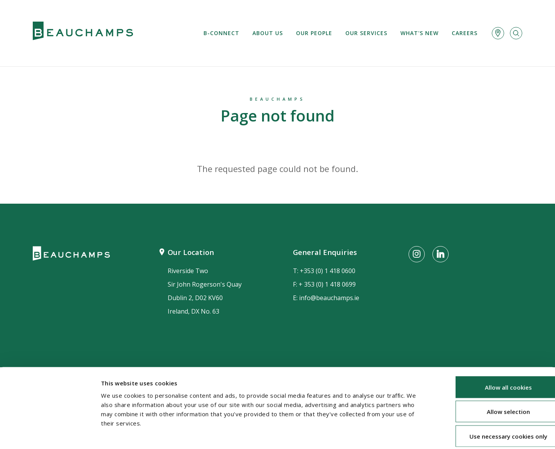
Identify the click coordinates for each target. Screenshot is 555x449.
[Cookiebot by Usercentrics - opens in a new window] (50, 434)
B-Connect (221, 33)
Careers (465, 33)
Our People (314, 33)
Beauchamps (277, 99)
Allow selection (490, 374)
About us (267, 33)
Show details (409, 434)
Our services (366, 33)
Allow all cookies (490, 350)
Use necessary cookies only (491, 399)
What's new (419, 33)
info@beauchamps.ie (329, 298)
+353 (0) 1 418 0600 (327, 271)
